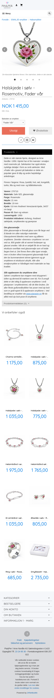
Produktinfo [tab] (9, 152)
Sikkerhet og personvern (22, 643)
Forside (5, 20)
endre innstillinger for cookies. (27, 688)
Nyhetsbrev (40, 643)
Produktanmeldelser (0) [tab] (15, 303)
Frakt (19, 640)
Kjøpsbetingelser (31, 640)
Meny (6, 13)
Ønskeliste (40, 130)
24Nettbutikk (32, 693)
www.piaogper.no (34, 294)
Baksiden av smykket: (10, 119)
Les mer (32, 685)
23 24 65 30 (20, 651)
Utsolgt (13, 130)
